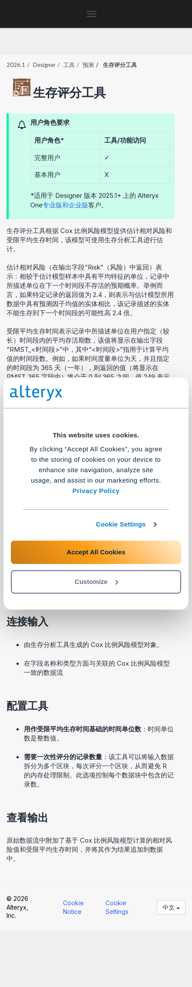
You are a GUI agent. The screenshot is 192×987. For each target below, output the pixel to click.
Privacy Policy (96, 490)
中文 (171, 907)
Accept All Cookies (95, 552)
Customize (96, 581)
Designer (44, 64)
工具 (69, 64)
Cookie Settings (121, 524)
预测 (88, 64)
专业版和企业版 (65, 205)
